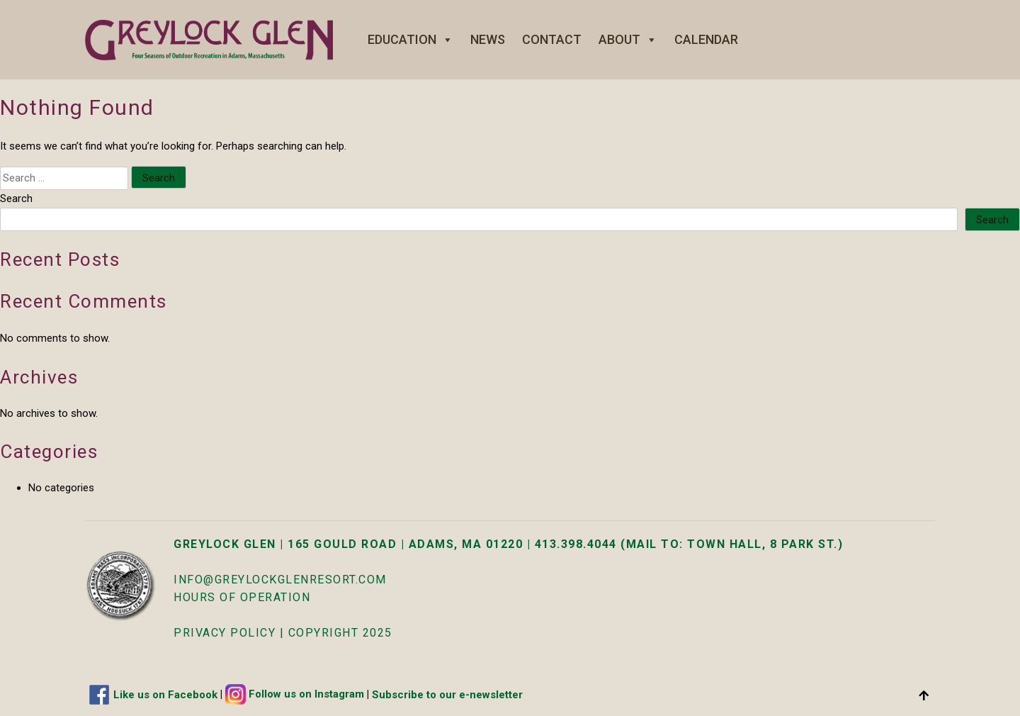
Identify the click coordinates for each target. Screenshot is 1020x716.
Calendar (706, 39)
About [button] (628, 40)
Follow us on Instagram (306, 694)
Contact (552, 39)
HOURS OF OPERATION (242, 597)
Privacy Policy (225, 632)
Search (16, 198)
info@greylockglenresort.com (280, 579)
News (487, 39)
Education (410, 40)
